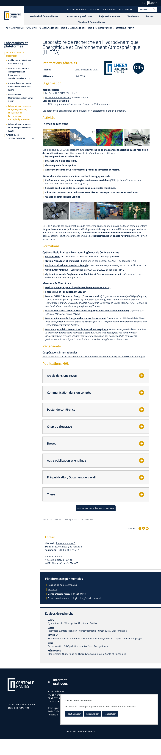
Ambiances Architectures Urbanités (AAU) (19, 62)
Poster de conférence (61, 409)
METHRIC (53, 635)
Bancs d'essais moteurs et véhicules (67, 593)
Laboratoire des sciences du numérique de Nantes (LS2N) (19, 127)
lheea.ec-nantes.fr (65, 543)
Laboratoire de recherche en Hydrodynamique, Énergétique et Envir (102, 28)
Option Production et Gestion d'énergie (66, 265)
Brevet (51, 443)
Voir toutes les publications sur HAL (95, 508)
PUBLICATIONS (109, 9)
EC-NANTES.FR (125, 9)
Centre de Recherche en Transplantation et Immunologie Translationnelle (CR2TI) (19, 73)
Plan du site (70, 731)
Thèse (51, 494)
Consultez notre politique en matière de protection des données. (102, 706)
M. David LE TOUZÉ (55, 93)
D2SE (50, 642)
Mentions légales (86, 731)
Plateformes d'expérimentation (15, 137)
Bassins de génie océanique (62, 584)
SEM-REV (52, 589)
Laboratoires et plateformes (16, 44)
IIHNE (51, 627)
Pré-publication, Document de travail (71, 477)
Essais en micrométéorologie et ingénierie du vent (74, 598)
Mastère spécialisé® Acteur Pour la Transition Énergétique (76, 329)
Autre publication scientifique (66, 460)
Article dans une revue (62, 376)
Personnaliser (92, 713)
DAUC (51, 619)
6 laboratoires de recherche (53, 28)
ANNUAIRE (94, 9)
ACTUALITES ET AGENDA (75, 9)
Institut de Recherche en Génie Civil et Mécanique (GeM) (19, 86)
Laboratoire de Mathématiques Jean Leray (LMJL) (20, 98)
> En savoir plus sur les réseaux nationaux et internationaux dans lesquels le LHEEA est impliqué (93, 356)
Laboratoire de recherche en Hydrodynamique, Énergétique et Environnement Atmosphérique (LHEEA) (19, 113)
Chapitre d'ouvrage (59, 426)
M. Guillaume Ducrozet (57, 97)
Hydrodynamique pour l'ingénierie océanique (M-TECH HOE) (77, 287)
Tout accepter (74, 713)
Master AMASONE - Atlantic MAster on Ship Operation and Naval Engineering (87, 310)
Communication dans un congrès (69, 392)
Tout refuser (110, 713)
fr (142, 3)
